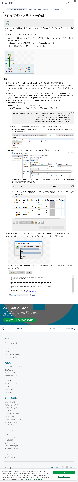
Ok (64, 472)
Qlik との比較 (9, 416)
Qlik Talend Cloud (11, 372)
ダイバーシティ (10, 442)
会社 (6, 434)
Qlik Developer (10, 345)
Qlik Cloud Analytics (12, 383)
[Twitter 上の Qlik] (63, 467)
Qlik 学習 (8, 351)
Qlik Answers (9, 386)
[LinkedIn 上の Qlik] (67, 467)
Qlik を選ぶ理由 (10, 402)
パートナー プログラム (12, 448)
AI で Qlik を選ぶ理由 (12, 413)
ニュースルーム (10, 454)
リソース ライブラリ (11, 357)
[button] (72, 112)
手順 (7, 24)
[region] (38, 475)
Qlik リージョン (10, 424)
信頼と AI (8, 410)
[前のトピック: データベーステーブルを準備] (20, 328)
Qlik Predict (9, 389)
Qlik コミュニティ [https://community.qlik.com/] (53, 467)
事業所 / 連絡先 (10, 457)
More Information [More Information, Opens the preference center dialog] (64, 477)
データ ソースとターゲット (14, 422)
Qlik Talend (9, 370)
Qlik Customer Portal (12, 354)
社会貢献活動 (9, 440)
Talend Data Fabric (11, 375)
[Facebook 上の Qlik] (71, 467)
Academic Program (11, 445)
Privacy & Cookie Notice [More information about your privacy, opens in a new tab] (34, 479)
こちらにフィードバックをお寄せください (19, 320)
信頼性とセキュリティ (12, 404)
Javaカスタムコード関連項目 (51, 9)
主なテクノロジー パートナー (14, 419)
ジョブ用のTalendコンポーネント (17, 9)
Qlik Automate (10, 392)
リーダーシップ (10, 437)
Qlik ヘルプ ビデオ (11, 342)
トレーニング (9, 348)
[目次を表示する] (4, 9)
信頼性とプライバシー (12, 407)
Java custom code (35, 9)
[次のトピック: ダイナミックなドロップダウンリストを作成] (58, 328)
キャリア (8, 451)
